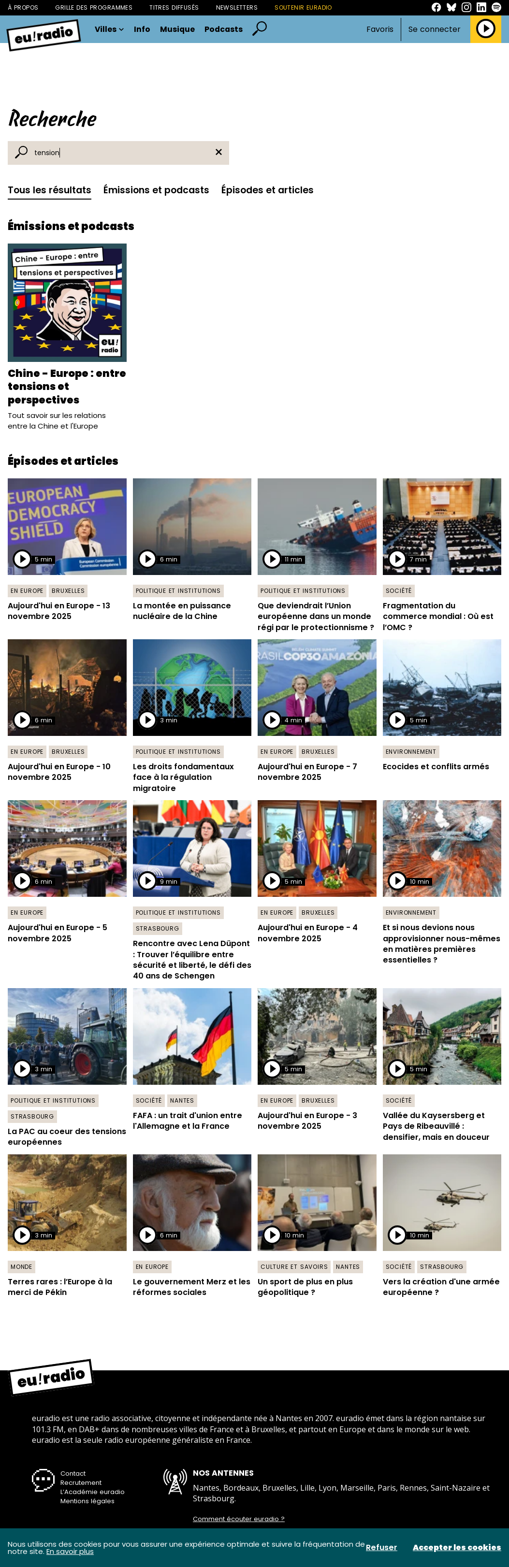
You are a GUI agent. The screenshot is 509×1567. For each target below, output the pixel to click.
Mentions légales (87, 1501)
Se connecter (434, 29)
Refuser (381, 1548)
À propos (23, 7)
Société (399, 591)
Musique (177, 29)
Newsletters (237, 7)
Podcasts (223, 29)
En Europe (27, 591)
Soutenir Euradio (303, 7)
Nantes (182, 1100)
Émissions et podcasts (156, 190)
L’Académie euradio (92, 1491)
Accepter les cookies (457, 1548)
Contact (73, 1473)
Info (142, 29)
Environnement (411, 752)
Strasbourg (157, 928)
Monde (21, 1267)
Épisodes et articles (267, 190)
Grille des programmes (93, 7)
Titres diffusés (174, 7)
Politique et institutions (178, 591)
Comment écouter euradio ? (239, 1519)
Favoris (379, 29)
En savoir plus (70, 1551)
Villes (109, 29)
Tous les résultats (49, 190)
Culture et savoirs (294, 1267)
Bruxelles (68, 591)
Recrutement (81, 1482)
